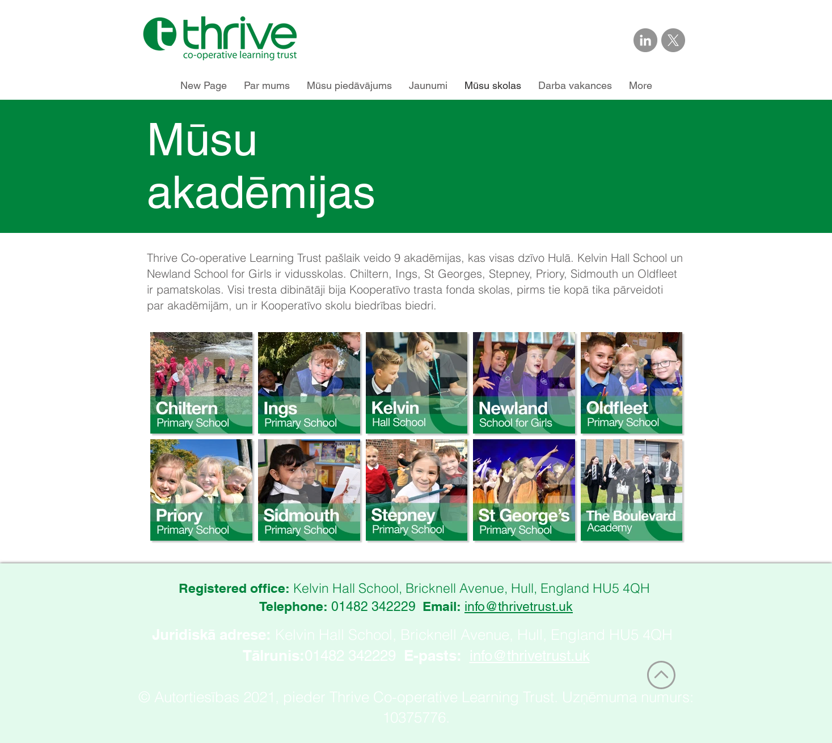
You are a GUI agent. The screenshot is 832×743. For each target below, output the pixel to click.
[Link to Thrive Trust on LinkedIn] (645, 40)
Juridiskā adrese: (211, 634)
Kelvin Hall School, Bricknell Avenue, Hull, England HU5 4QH (474, 635)
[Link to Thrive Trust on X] (673, 40)
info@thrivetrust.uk (518, 606)
